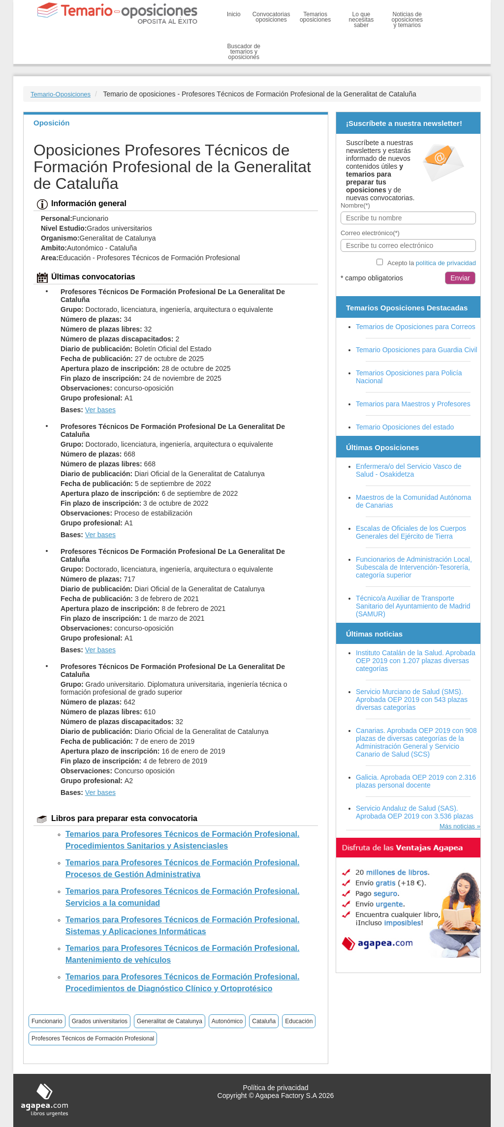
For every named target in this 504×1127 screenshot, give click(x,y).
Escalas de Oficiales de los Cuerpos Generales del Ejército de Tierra (411, 532)
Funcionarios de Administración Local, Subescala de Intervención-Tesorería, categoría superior (414, 567)
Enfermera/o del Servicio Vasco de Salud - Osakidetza (409, 470)
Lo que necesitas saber (361, 20)
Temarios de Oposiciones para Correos (415, 327)
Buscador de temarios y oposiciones (243, 52)
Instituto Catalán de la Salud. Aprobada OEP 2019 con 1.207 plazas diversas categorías (415, 660)
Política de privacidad (275, 1088)
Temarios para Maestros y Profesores (413, 404)
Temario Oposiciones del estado (405, 427)
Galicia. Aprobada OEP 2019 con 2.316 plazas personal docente (416, 781)
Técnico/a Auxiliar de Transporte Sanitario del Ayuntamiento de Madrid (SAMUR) (413, 606)
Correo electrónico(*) (370, 233)
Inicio (234, 14)
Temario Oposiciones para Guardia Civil (416, 350)
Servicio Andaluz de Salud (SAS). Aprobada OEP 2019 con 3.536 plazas (414, 812)
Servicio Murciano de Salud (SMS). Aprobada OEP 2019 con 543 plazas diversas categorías (412, 699)
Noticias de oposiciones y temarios (407, 20)
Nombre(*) (355, 205)
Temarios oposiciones (315, 17)
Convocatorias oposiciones (271, 17)
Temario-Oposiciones (61, 94)
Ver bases (100, 410)
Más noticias (457, 826)
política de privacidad (446, 263)
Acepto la (431, 263)
